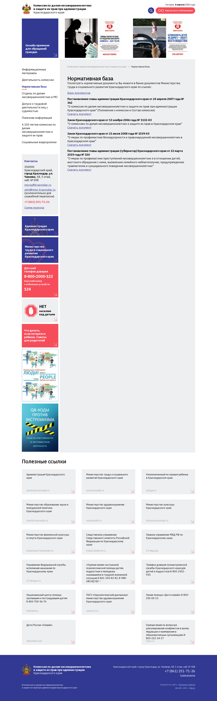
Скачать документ (79, 114)
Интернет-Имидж (187, 684)
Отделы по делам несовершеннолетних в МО (40, 95)
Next (189, 38)
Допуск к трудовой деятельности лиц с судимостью (35, 107)
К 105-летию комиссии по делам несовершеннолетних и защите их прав (39, 130)
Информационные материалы (34, 71)
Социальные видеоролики (39, 142)
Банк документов (78, 93)
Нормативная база (34, 86)
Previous (65, 38)
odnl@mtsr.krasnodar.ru (39, 189)
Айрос (192, 688)
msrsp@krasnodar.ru (37, 185)
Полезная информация (37, 118)
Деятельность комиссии (38, 80)
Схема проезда (34, 207)
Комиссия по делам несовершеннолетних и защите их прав (96, 66)
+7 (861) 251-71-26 (36, 202)
